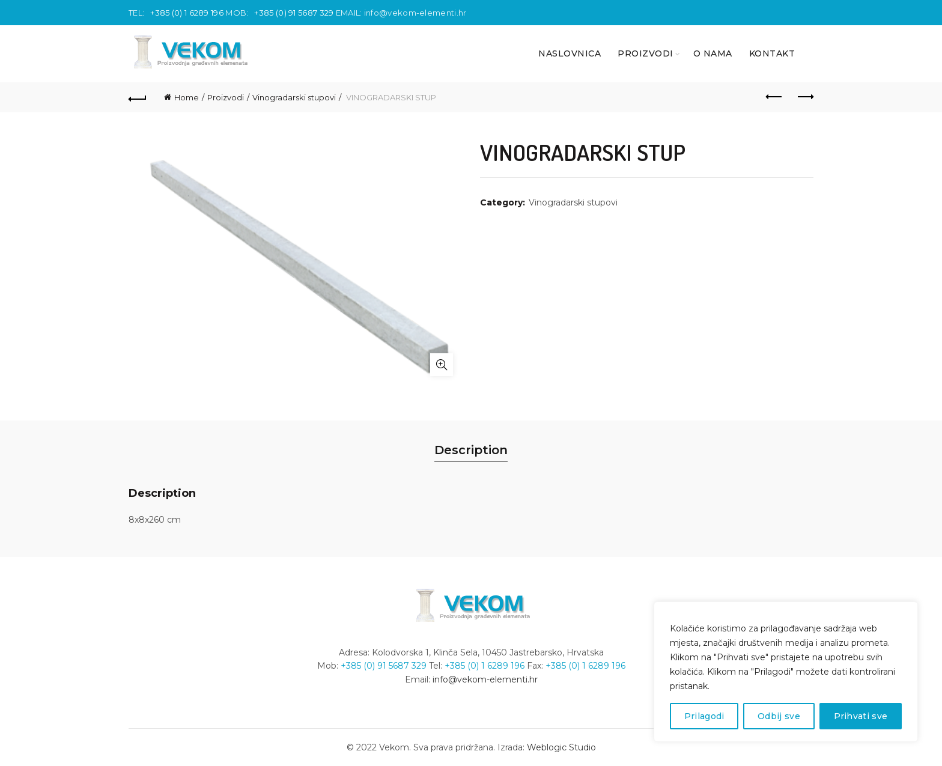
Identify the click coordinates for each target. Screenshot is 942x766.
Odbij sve (779, 716)
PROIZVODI (645, 53)
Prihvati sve (861, 716)
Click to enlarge (441, 364)
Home (186, 97)
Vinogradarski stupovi (294, 97)
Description (471, 450)
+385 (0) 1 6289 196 (186, 12)
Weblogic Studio (561, 747)
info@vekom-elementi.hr (415, 12)
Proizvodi (225, 97)
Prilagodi (704, 716)
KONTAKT (772, 53)
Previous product (775, 96)
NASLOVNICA (569, 53)
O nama (712, 53)
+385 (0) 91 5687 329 (293, 12)
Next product (805, 96)
